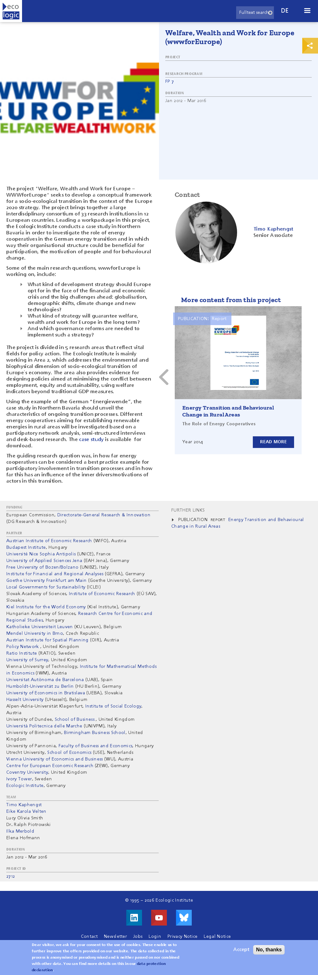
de (285, 11)
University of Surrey (27, 660)
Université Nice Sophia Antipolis (41, 554)
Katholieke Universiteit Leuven (39, 627)
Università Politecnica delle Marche (44, 726)
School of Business (75, 719)
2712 (10, 876)
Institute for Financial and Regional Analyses (54, 574)
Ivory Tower (19, 779)
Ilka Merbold (20, 831)
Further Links (188, 510)
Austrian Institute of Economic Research (49, 541)
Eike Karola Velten (26, 811)
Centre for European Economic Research (50, 766)
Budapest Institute (26, 547)
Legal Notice (217, 936)
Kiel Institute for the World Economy (46, 607)
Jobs (137, 936)
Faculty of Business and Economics (96, 746)
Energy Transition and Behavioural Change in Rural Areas (228, 411)
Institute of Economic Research (102, 594)
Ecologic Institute (25, 785)
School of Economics (69, 752)
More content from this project (231, 299)
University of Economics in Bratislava (45, 693)
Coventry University (27, 772)
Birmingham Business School (94, 733)
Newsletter (115, 936)
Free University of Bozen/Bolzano (43, 567)
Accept (241, 951)
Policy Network (23, 647)
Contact (89, 936)
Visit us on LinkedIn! (134, 918)
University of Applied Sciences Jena (44, 561)
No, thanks (269, 951)
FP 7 (169, 81)
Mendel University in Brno (34, 633)
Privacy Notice (182, 936)
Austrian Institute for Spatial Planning (47, 640)
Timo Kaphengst (24, 805)
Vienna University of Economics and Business (54, 759)
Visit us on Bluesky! (184, 918)
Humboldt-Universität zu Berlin (40, 686)
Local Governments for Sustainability (46, 587)
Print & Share (310, 46)
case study (91, 439)
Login (155, 936)
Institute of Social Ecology (113, 706)
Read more (273, 442)
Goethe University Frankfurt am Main (46, 580)
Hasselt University (25, 699)
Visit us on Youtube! (159, 918)
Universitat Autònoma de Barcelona (45, 680)
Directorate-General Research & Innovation (103, 515)
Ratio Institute (21, 653)
